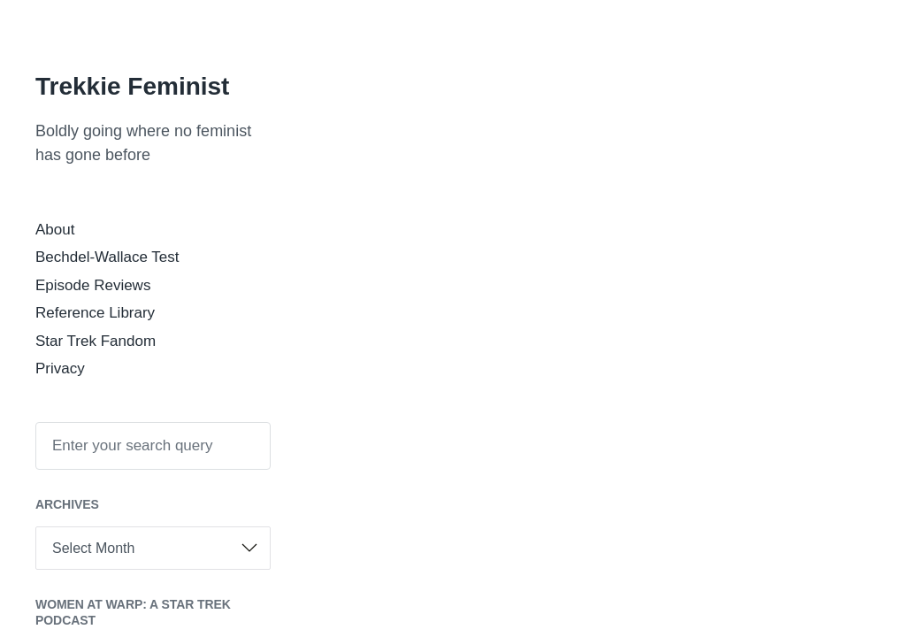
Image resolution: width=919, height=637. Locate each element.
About (54, 229)
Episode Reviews (92, 285)
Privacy (60, 368)
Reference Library (95, 312)
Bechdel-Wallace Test (107, 257)
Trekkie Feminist (132, 86)
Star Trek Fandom (95, 341)
